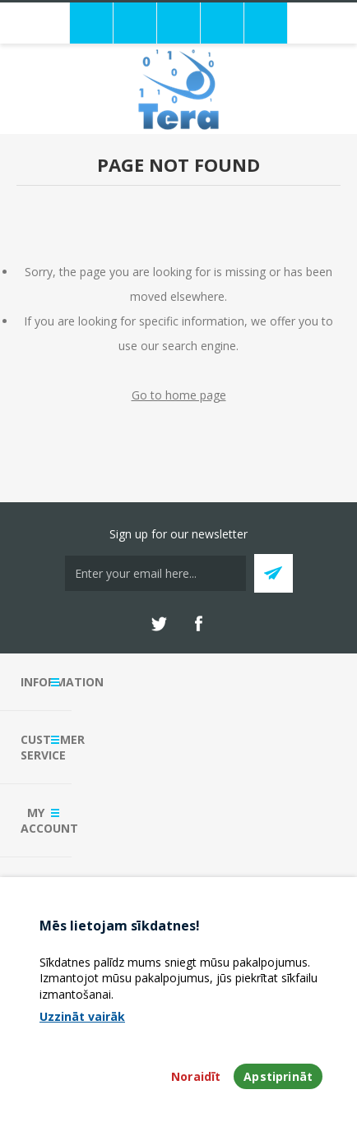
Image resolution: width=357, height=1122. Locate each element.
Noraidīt (195, 1076)
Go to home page (179, 395)
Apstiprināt (278, 1076)
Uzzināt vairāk (82, 1016)
